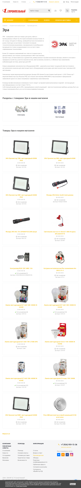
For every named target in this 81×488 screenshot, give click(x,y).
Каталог (10, 20)
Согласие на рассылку (40, 467)
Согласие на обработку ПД (38, 470)
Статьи (35, 450)
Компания (7, 443)
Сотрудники (6, 455)
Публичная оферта (7, 447)
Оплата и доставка (63, 20)
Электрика (21, 115)
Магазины (6, 460)
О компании (33, 20)
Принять (73, 484)
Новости (5, 453)
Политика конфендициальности (40, 461)
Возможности (22, 460)
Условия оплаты (23, 453)
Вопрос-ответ (37, 453)
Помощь (21, 443)
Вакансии (5, 457)
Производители (38, 455)
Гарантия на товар (24, 457)
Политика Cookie (21, 486)
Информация (38, 443)
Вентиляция (60, 117)
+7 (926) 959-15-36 (41, 2)
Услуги (46, 20)
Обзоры (35, 457)
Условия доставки (23, 455)
